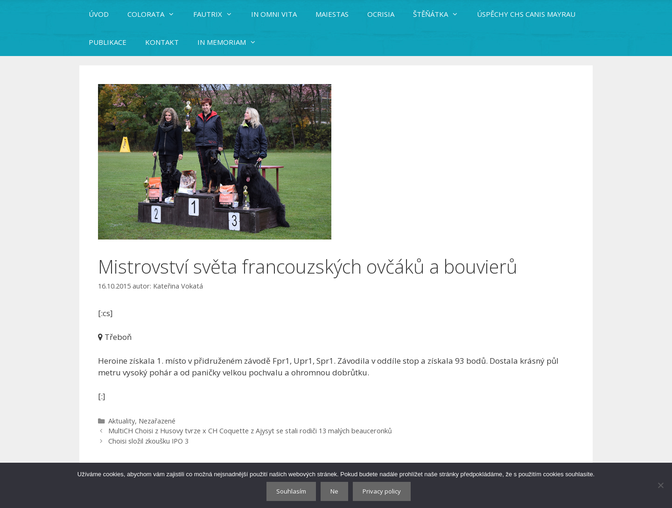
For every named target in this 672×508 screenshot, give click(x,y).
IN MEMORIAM (231, 42)
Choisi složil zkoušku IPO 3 (148, 441)
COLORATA (155, 14)
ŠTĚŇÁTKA (440, 14)
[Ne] (660, 485)
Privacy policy (382, 491)
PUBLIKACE (107, 42)
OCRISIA (380, 14)
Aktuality (121, 420)
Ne (334, 491)
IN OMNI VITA (274, 14)
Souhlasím (291, 491)
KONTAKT (162, 42)
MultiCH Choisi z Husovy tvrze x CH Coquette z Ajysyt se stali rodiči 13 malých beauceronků (250, 430)
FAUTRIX (217, 14)
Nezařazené (157, 420)
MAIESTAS (332, 14)
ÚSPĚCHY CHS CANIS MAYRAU (526, 14)
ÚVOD (99, 14)
